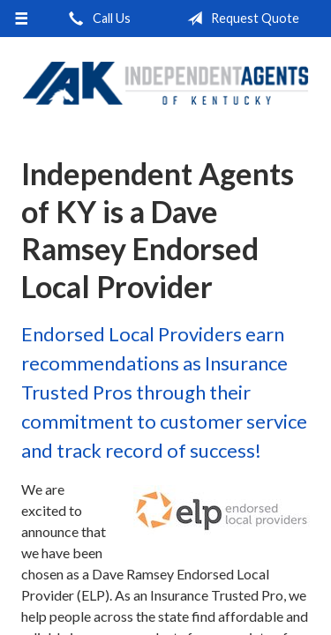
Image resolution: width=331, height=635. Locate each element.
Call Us (96, 18)
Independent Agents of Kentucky (165, 83)
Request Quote (239, 18)
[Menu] (21, 18)
